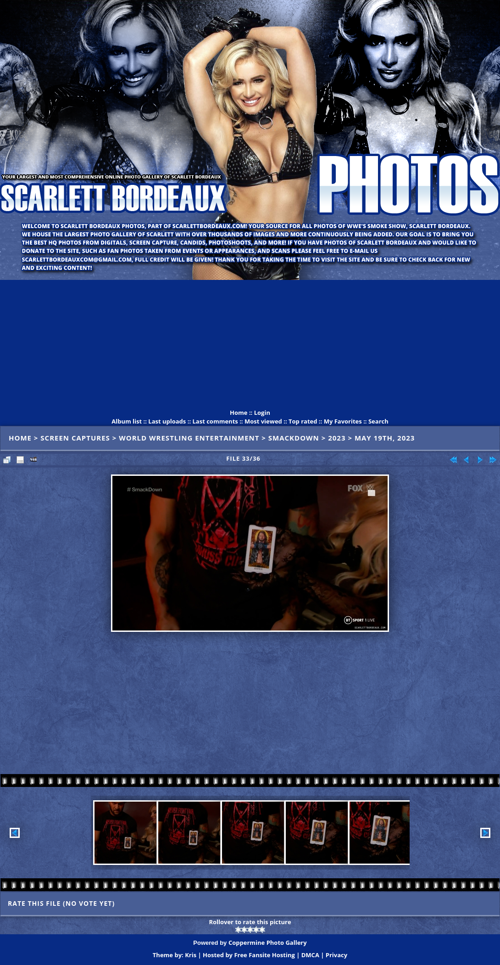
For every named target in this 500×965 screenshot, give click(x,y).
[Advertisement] (250, 344)
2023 (336, 437)
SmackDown (293, 437)
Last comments (215, 421)
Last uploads (167, 421)
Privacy (336, 955)
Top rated (303, 421)
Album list (126, 421)
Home (238, 412)
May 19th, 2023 (385, 437)
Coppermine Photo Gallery (267, 942)
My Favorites (343, 421)
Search (378, 421)
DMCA (310, 955)
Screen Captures (75, 437)
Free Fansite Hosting (264, 955)
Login (262, 412)
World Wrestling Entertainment (189, 437)
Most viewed (263, 421)
